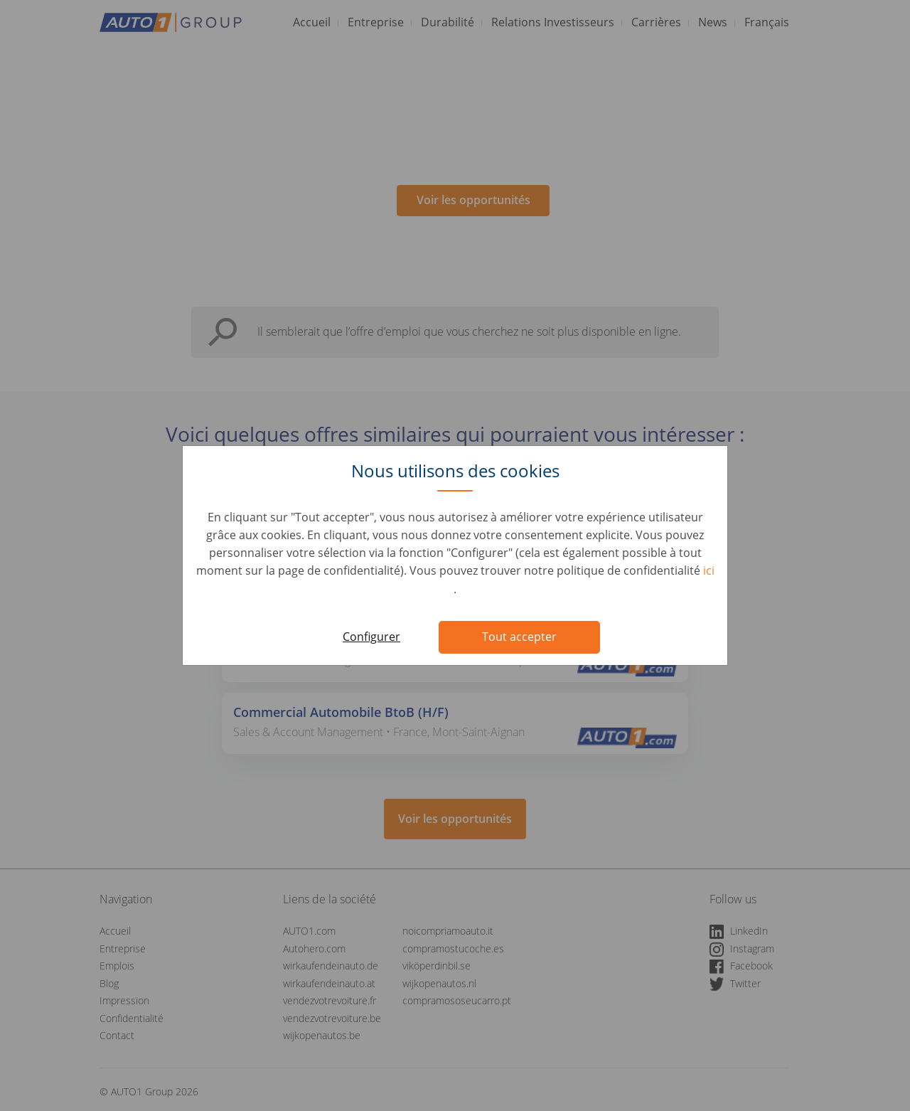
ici (708, 570)
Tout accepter (519, 636)
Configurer (371, 636)
